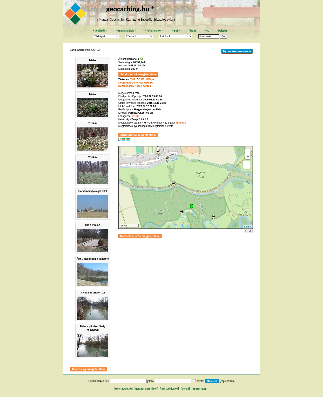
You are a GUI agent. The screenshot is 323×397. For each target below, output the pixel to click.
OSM (141, 79)
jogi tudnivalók (169, 388)
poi (176, 30)
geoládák (100, 30)
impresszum (200, 388)
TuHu (133, 79)
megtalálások (126, 30)
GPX (248, 230)
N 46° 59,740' (137, 62)
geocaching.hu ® (130, 8)
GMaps (150, 79)
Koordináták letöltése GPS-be (135, 82)
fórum (192, 30)
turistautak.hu (123, 388)
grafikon (181, 122)
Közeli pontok (143, 86)
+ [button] (248, 151)
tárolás (200, 381)
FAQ (207, 30)
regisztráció (227, 381)
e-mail (185, 388)
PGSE (135, 116)
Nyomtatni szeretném (237, 51)
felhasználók (154, 30)
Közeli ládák (125, 86)
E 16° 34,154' (138, 65)
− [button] (248, 156)
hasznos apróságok (146, 388)
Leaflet (248, 226)
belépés (222, 30)
